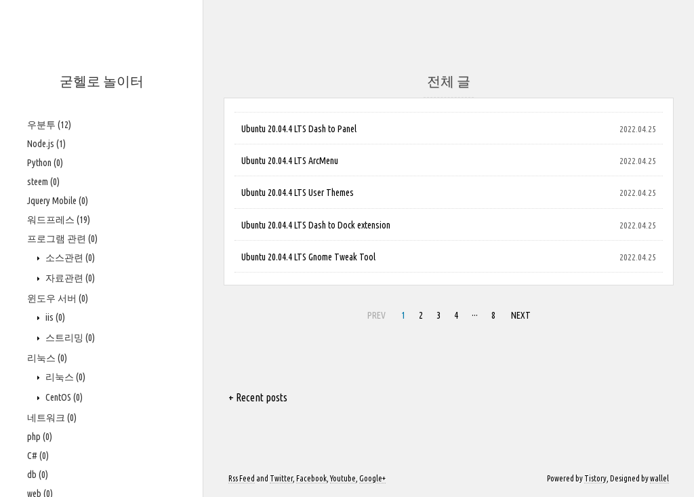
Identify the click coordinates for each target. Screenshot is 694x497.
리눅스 (47, 358)
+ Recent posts (257, 397)
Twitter (281, 478)
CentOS (63, 397)
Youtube (343, 478)
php (39, 436)
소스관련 (69, 257)
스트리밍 (69, 337)
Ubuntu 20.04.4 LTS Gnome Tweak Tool (308, 257)
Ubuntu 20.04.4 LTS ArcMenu (289, 160)
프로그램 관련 (62, 238)
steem (43, 181)
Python (45, 162)
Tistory (595, 478)
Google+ (372, 478)
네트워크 (52, 417)
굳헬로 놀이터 (102, 81)
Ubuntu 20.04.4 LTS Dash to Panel (298, 128)
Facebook (311, 478)
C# (38, 455)
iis (54, 317)
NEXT (519, 313)
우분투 (49, 124)
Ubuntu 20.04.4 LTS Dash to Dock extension (315, 225)
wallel (659, 478)
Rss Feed (241, 478)
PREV (375, 313)
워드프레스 (58, 219)
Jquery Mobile (57, 200)
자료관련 (69, 278)
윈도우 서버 (57, 298)
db (37, 474)
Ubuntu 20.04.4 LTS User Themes (297, 192)
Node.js (46, 143)
